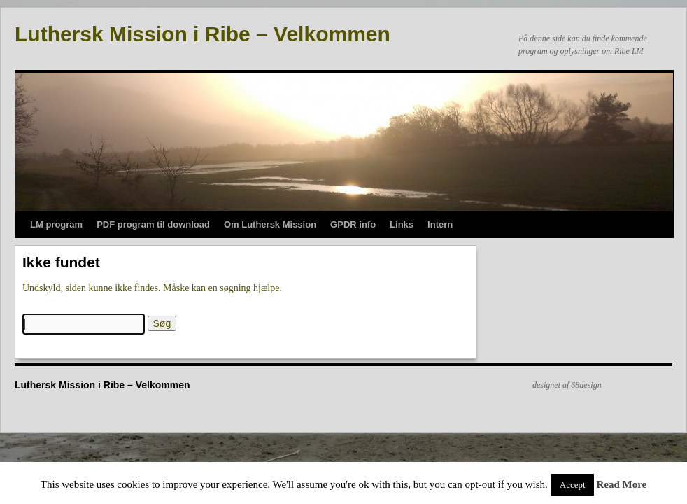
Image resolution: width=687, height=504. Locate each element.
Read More (621, 484)
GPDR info (353, 224)
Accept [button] (573, 484)
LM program (56, 224)
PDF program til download (153, 224)
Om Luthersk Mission (270, 224)
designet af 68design (567, 385)
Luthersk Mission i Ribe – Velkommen (202, 34)
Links (401, 224)
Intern (440, 224)
